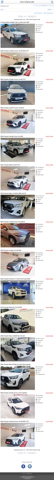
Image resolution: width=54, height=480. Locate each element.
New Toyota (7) (38, 13)
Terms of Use (27, 478)
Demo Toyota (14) (48, 13)
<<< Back (20, 16)
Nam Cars (24, 473)
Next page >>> (32, 16)
